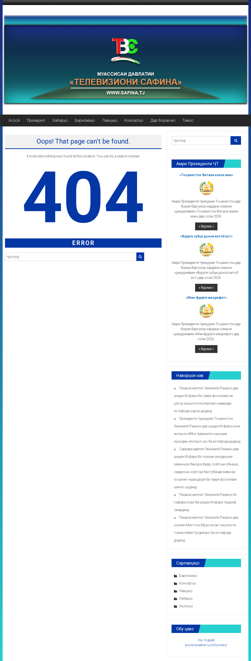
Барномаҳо (85, 120)
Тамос (188, 120)
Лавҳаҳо (109, 120)
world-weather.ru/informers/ (206, 645)
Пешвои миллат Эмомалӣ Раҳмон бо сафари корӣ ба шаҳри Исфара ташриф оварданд (205, 502)
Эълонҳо (186, 606)
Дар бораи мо (162, 120)
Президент (36, 120)
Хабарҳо (60, 120)
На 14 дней (206, 640)
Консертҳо (133, 120)
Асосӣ (14, 120)
